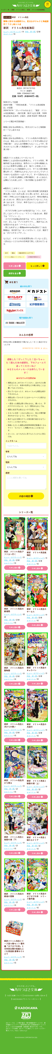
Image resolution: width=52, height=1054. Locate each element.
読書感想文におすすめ (26, 253)
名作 (6, 253)
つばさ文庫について (14, 995)
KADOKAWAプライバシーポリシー (26, 999)
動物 (13, 253)
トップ (3, 10)
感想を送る (13, 273)
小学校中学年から (34, 257)
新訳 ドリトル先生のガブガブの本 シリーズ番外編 (36, 896)
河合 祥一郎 (30, 32)
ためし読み (13, 265)
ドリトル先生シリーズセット (14, 257)
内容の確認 (24, 496)
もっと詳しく (36, 265)
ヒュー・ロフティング (12, 32)
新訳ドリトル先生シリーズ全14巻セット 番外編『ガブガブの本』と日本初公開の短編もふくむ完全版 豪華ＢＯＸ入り (14, 947)
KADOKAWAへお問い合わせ (35, 995)
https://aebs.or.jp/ (21, 1030)
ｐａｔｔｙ (7, 34)
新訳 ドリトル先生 (18, 10)
